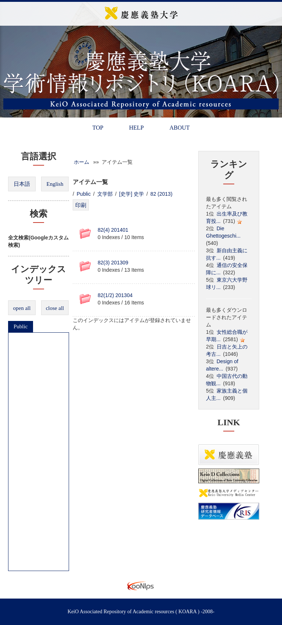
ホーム (81, 162)
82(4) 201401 (113, 230)
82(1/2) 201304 (115, 295)
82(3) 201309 (113, 262)
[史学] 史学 (131, 194)
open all (22, 308)
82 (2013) (162, 194)
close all (55, 308)
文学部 (105, 194)
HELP (136, 127)
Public (21, 326)
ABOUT (179, 127)
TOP (97, 127)
